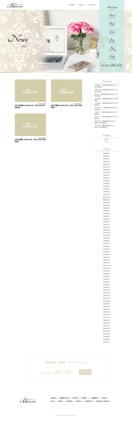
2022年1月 (106, 293)
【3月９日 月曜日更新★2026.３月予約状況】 (106, 113)
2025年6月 (106, 180)
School (112, 32)
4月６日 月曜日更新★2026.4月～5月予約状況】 (106, 95)
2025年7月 (106, 178)
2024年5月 (106, 216)
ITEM (60, 401)
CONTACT (92, 5)
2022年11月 (106, 265)
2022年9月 (106, 271)
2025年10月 (106, 170)
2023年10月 (106, 235)
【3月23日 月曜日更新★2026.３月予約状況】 (106, 104)
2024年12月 (106, 197)
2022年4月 (106, 284)
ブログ (106, 142)
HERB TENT (64, 398)
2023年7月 (106, 243)
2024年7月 (106, 211)
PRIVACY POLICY (103, 401)
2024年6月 (106, 213)
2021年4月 (106, 317)
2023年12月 (106, 230)
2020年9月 (106, 336)
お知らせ (106, 139)
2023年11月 (106, 232)
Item (112, 40)
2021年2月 (106, 323)
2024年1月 (106, 227)
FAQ (52, 401)
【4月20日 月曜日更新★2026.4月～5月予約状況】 (106, 86)
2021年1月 (106, 325)
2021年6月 (106, 312)
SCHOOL (69, 401)
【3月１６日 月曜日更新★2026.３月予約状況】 (106, 108)
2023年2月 (106, 257)
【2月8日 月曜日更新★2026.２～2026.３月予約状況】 (105, 126)
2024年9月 (106, 205)
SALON (104, 398)
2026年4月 (106, 153)
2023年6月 (106, 246)
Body (112, 24)
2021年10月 (106, 301)
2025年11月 (106, 167)
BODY (84, 398)
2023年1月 (106, 260)
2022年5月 (106, 282)
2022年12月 (106, 263)
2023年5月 (106, 249)
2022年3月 (106, 287)
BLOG (81, 5)
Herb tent (112, 8)
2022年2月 (106, 290)
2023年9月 (106, 238)
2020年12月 (106, 328)
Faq (112, 48)
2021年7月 (106, 309)
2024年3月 (106, 222)
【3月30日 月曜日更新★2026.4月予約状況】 (106, 99)
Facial (112, 16)
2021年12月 (106, 295)
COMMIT (94, 398)
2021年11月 (106, 298)
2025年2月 (106, 191)
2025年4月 (106, 186)
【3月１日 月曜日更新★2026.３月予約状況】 (106, 117)
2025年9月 (106, 172)
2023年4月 (106, 252)
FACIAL (75, 398)
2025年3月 (106, 189)
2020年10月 (106, 334)
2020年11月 (106, 331)
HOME (72, 5)
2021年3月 (106, 320)
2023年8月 (106, 241)
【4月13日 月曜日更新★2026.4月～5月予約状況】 (106, 90)
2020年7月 (106, 342)
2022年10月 (106, 268)
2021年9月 (106, 304)
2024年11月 (106, 200)
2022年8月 (106, 273)
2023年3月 (106, 254)
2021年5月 (106, 315)
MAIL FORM (85, 372)
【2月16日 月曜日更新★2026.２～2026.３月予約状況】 (105, 122)
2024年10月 (106, 202)
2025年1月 (106, 194)
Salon (112, 56)
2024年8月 (106, 208)
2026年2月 (106, 159)
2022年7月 (106, 276)
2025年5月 (106, 183)
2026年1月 (106, 161)
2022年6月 (106, 279)
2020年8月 (106, 339)
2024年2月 (106, 224)
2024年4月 (106, 219)
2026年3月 (106, 156)
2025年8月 (106, 175)
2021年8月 (106, 306)
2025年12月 (106, 164)
